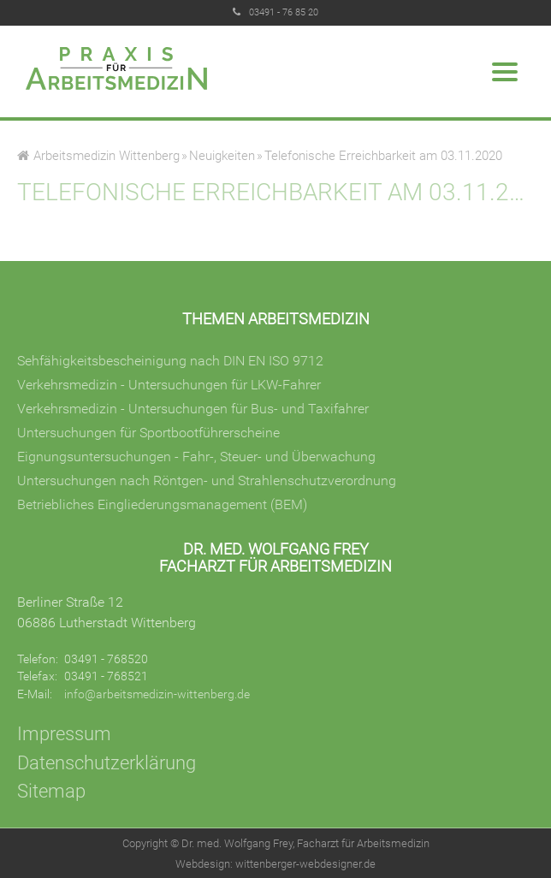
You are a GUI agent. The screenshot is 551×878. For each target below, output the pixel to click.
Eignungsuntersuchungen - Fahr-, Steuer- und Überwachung (196, 456)
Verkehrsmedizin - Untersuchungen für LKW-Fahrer (169, 385)
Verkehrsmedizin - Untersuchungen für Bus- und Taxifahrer (193, 408)
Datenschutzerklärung (106, 762)
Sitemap (51, 791)
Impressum (64, 733)
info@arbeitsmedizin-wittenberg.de (157, 694)
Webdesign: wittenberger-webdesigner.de (275, 863)
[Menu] (504, 75)
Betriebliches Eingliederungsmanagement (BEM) (162, 504)
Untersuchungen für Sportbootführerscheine (148, 432)
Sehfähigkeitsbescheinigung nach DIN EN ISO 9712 (170, 361)
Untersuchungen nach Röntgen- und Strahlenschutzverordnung (206, 480)
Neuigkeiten (222, 155)
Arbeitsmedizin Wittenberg (106, 155)
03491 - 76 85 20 (283, 12)
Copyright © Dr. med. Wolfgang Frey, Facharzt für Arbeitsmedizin (276, 843)
